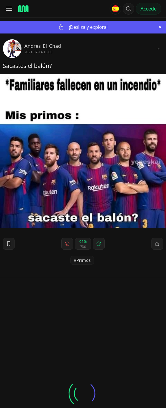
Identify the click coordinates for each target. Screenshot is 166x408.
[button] (128, 9)
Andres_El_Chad (42, 46)
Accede (148, 8)
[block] (158, 48)
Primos (83, 260)
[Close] (160, 27)
